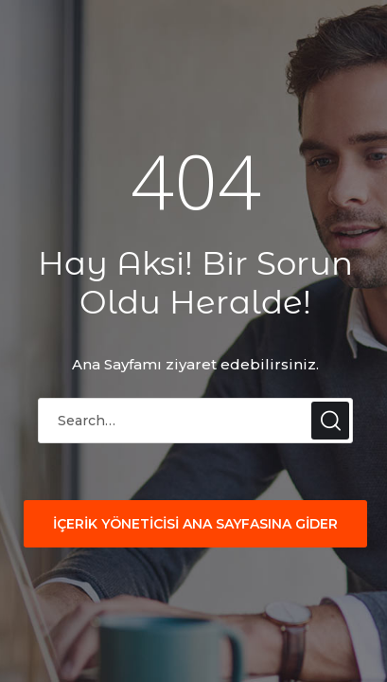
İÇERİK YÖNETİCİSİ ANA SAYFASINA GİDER (195, 523)
